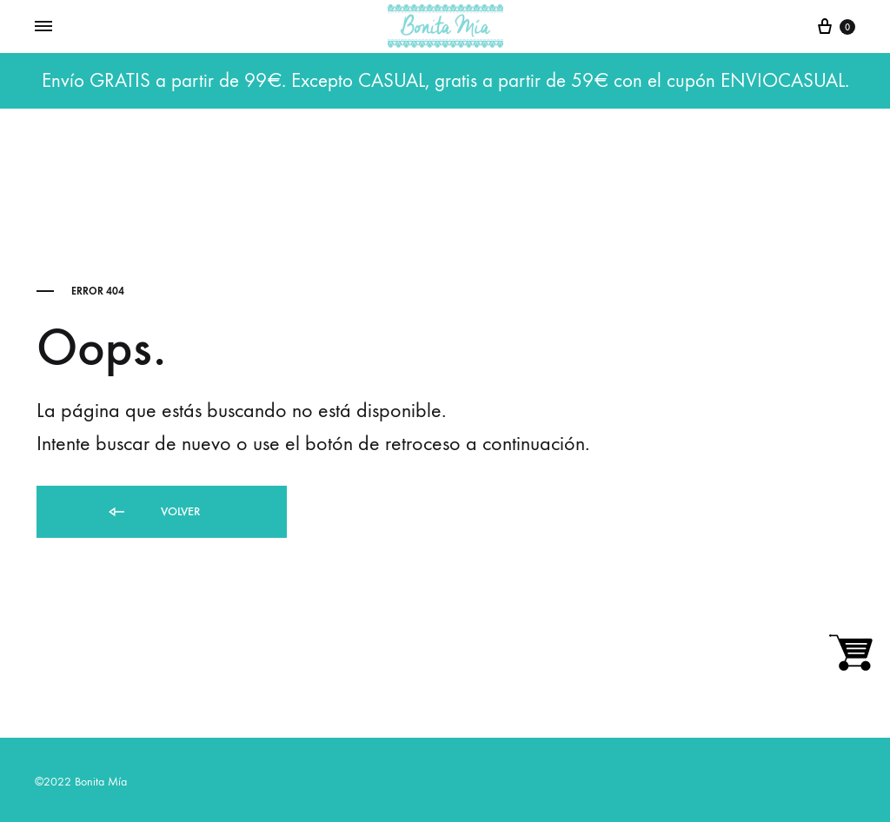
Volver (153, 512)
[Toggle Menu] (43, 26)
